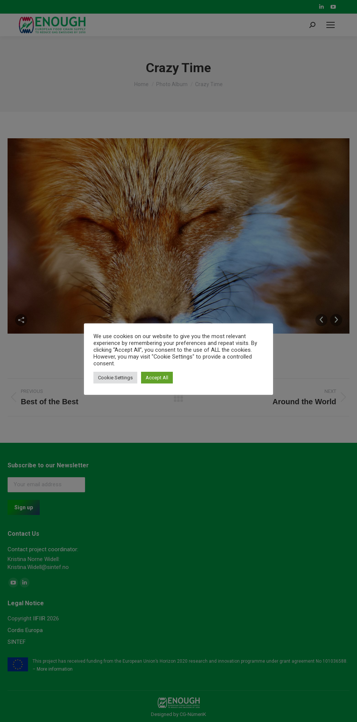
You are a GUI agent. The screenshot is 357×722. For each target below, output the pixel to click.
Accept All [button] (157, 377)
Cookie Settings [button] (115, 377)
